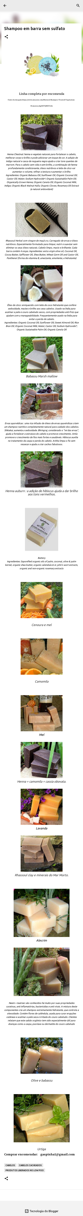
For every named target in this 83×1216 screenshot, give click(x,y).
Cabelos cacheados (30, 1165)
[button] (6, 37)
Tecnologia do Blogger (41, 1211)
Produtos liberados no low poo (25, 1170)
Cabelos (10, 1165)
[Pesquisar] (78, 5)
